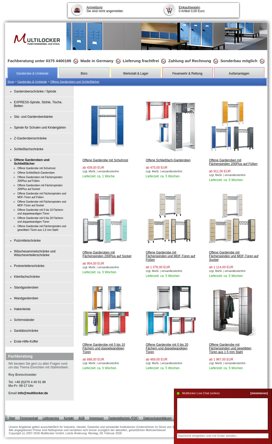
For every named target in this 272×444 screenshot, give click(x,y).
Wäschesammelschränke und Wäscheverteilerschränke (34, 253)
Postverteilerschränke (29, 266)
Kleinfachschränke (27, 277)
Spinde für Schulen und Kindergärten (40, 127)
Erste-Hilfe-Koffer (26, 341)
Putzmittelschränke (27, 240)
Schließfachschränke (28, 149)
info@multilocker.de (33, 393)
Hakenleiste (22, 309)
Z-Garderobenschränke (30, 138)
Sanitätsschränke (26, 331)
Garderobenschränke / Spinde (35, 91)
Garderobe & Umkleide (32, 81)
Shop (10, 81)
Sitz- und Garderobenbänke (33, 117)
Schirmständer (24, 320)
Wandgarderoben (26, 298)
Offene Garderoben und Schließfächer (74, 81)
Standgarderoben (26, 287)
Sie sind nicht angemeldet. (105, 9)
